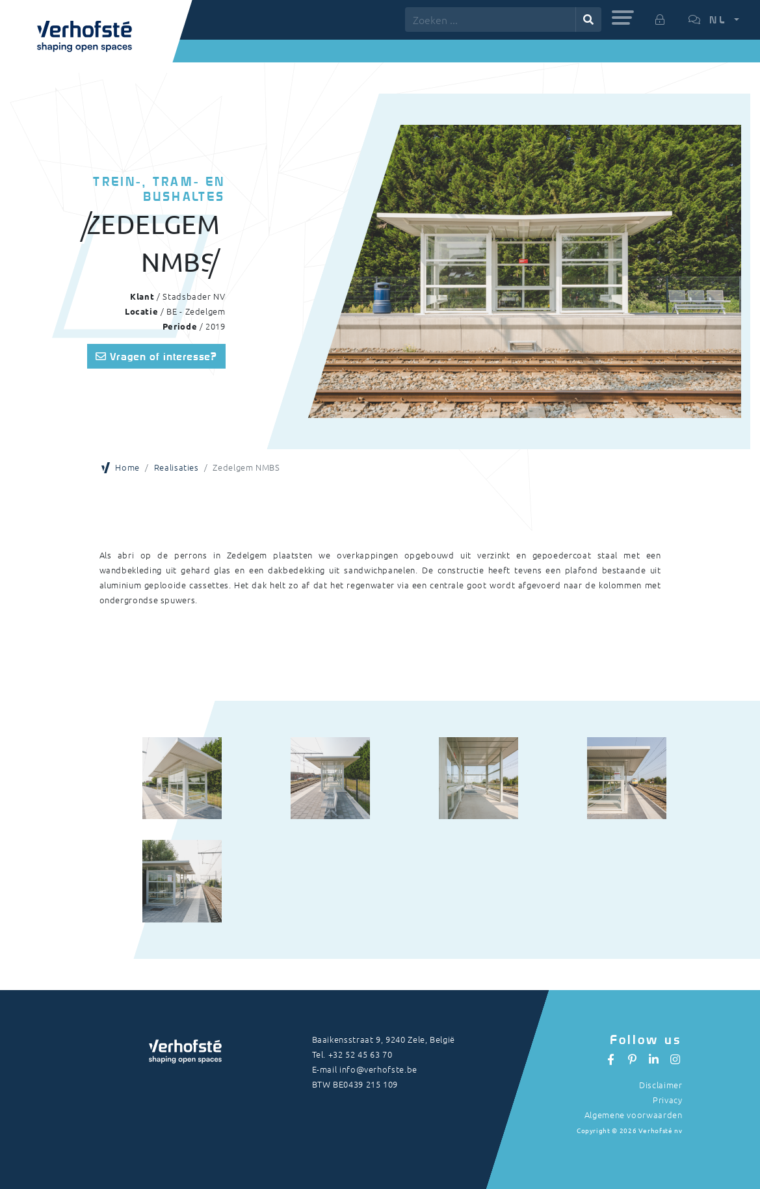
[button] (622, 17)
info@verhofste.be (378, 1069)
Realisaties (176, 467)
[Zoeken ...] (490, 19)
